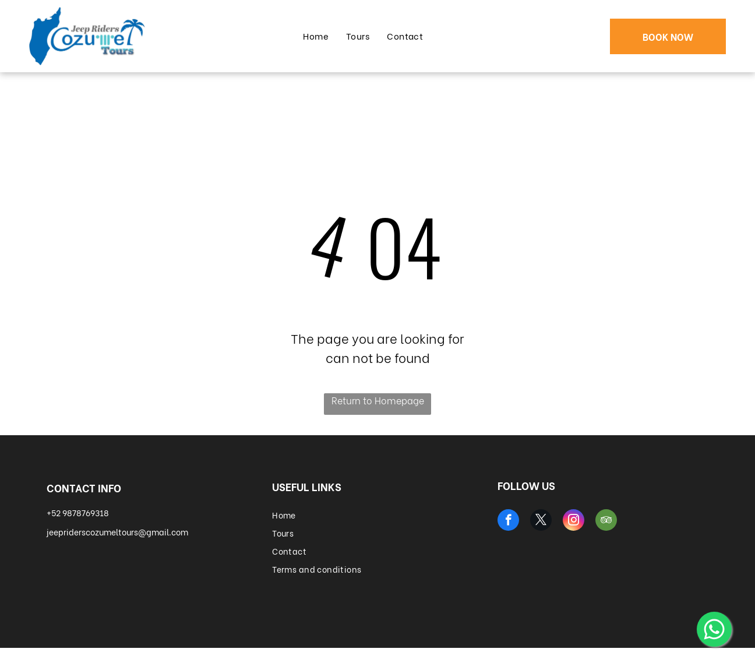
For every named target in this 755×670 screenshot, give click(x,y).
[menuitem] (315, 35)
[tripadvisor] (606, 521)
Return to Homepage (377, 400)
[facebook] (508, 521)
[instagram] (573, 521)
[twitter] (541, 521)
